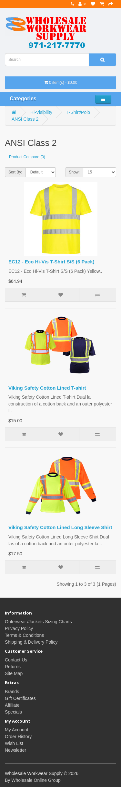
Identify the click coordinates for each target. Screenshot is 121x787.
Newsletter (15, 750)
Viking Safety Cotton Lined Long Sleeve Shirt (60, 527)
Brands (12, 691)
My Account (16, 729)
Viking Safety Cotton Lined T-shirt (47, 388)
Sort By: (15, 172)
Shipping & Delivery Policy (31, 642)
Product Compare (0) (27, 157)
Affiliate (12, 705)
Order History (18, 736)
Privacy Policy (19, 628)
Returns (13, 666)
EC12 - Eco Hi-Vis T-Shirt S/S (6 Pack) (51, 261)
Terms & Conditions (24, 635)
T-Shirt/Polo (78, 112)
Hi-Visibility (41, 112)
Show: (74, 172)
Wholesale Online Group (36, 780)
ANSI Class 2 (25, 119)
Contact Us (16, 659)
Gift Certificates (20, 698)
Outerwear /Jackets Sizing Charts (38, 621)
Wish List (14, 743)
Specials (13, 712)
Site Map (14, 673)
